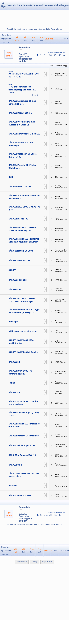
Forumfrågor (64, 551)
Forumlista (24, 48)
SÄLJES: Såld (15, 464)
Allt (25, 39)
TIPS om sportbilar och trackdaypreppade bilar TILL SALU (22, 89)
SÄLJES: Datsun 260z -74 (21, 113)
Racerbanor (23, 5)
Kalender (12, 5)
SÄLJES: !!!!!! (15, 289)
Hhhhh (12, 382)
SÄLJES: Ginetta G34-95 (20, 495)
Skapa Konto (6, 35)
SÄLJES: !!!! (14, 392)
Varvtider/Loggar (59, 5)
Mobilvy (34, 562)
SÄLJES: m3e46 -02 (18, 218)
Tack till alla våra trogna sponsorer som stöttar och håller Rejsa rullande (34, 29)
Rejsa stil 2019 (47, 562)
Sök (57, 39)
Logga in (65, 39)
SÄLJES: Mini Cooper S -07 (22, 445)
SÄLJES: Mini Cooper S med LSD (24, 133)
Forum (46, 5)
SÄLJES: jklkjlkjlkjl (18, 280)
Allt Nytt (3, 5)
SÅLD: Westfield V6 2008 (21, 250)
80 (60, 55)
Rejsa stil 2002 (22, 562)
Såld (11, 177)
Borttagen (13, 321)
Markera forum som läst (56, 53)
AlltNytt (17, 39)
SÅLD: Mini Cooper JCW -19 (22, 455)
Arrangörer (36, 5)
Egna (33, 39)
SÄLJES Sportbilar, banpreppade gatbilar (25, 57)
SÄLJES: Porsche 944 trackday (24, 435)
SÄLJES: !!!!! (14, 362)
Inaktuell (13, 485)
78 (50, 55)
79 (55, 55)
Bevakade (49, 39)
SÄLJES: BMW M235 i (19, 260)
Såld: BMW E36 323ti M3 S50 (23, 331)
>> (63, 55)
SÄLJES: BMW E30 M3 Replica (23, 352)
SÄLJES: (13, 270)
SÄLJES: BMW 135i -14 (20, 186)
